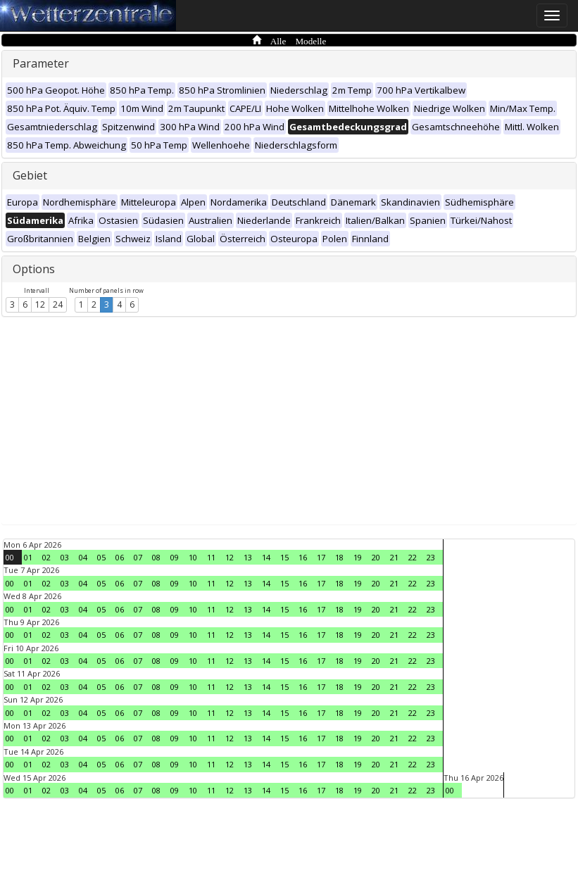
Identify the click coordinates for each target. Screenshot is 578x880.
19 (357, 557)
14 (266, 557)
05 (101, 557)
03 (65, 557)
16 (303, 557)
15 (284, 557)
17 (321, 557)
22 (412, 557)
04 (83, 557)
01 (28, 557)
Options (34, 269)
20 (376, 557)
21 (394, 557)
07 (138, 557)
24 (58, 304)
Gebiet (30, 175)
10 (193, 557)
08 (156, 557)
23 (431, 557)
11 (211, 557)
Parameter (41, 63)
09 (174, 557)
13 (248, 557)
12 (40, 304)
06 (119, 557)
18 (339, 557)
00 (10, 557)
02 (46, 557)
